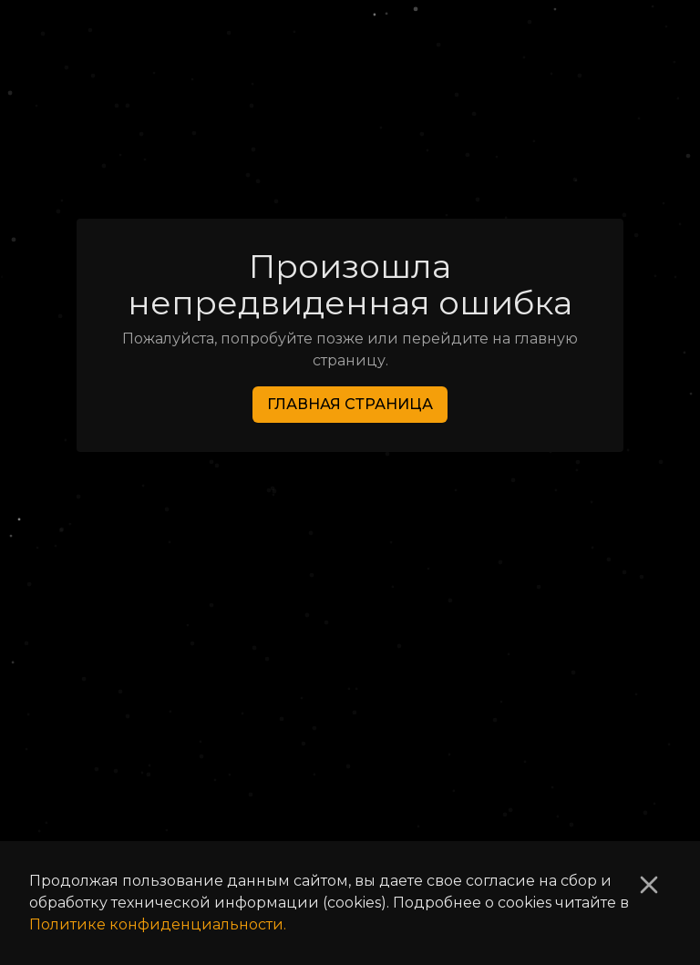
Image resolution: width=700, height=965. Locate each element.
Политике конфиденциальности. (157, 924)
